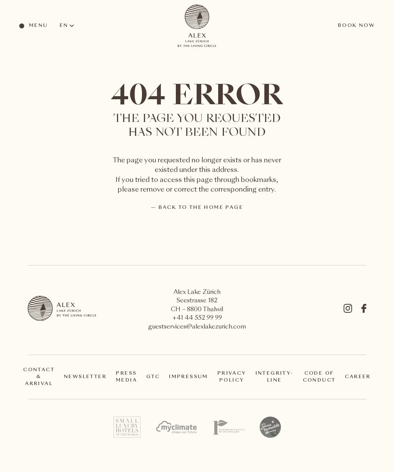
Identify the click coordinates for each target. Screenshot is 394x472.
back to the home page (201, 207)
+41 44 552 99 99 (197, 318)
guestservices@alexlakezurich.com (197, 327)
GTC (153, 377)
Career (358, 377)
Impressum (188, 377)
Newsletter (85, 377)
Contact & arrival (39, 377)
